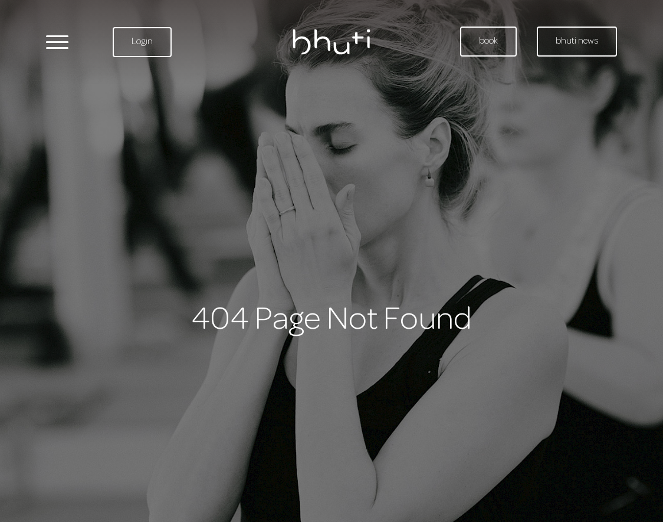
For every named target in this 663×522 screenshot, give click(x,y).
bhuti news (577, 41)
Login (142, 42)
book (488, 41)
